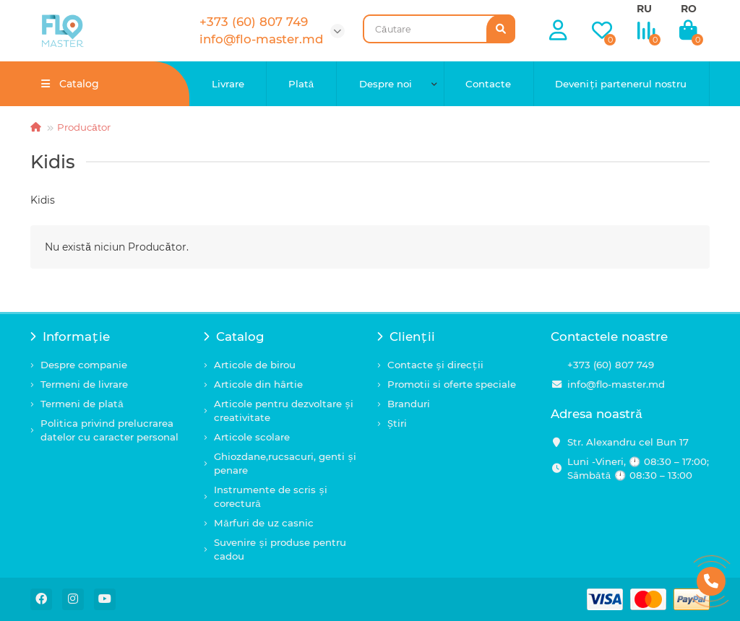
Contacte (488, 84)
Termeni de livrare (84, 384)
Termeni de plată (82, 403)
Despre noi (385, 84)
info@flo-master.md (616, 384)
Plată (301, 84)
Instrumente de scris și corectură (270, 496)
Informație (70, 336)
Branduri (408, 403)
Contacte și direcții (435, 364)
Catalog (234, 336)
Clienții (406, 336)
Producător (84, 127)
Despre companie (83, 364)
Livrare (228, 84)
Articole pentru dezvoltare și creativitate (283, 410)
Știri (397, 423)
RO (689, 8)
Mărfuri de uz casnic (264, 523)
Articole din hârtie (258, 384)
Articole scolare (252, 437)
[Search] (439, 28)
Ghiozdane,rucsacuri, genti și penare (285, 463)
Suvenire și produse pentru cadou (280, 549)
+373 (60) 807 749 (610, 364)
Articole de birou (255, 364)
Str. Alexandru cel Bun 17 (628, 442)
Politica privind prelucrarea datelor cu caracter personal (109, 430)
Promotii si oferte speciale (451, 384)
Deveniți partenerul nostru (621, 84)
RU (644, 8)
